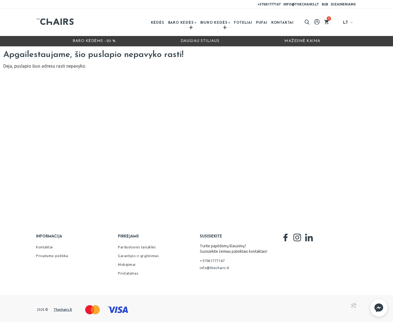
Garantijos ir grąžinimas (138, 256)
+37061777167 (269, 4)
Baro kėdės (181, 23)
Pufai (261, 23)
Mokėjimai (127, 264)
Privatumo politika (52, 256)
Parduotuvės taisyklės (137, 247)
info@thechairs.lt (301, 4)
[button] (379, 308)
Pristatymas (128, 273)
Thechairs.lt (62, 309)
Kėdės (157, 23)
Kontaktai (282, 23)
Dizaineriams (343, 4)
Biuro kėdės (214, 23)
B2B (325, 4)
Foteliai (243, 23)
